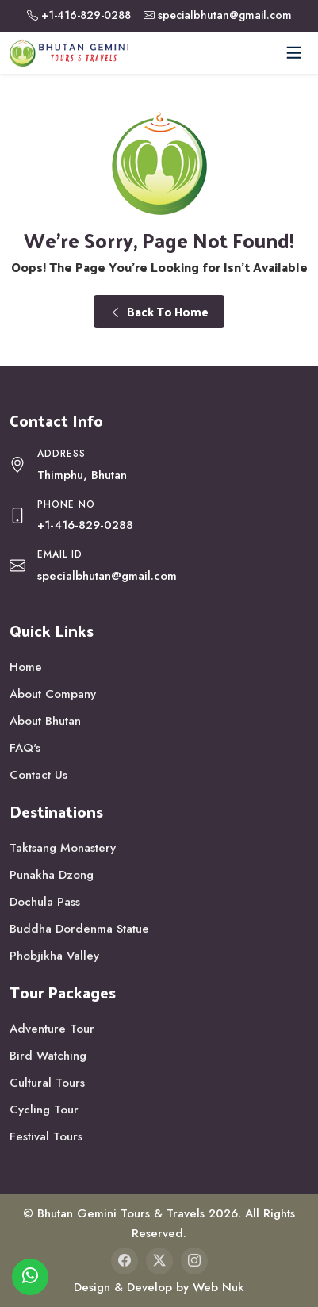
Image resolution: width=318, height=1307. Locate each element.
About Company (53, 694)
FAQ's (25, 748)
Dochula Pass (45, 901)
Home (26, 667)
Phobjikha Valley (54, 955)
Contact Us (38, 775)
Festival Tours (46, 1136)
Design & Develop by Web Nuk (159, 1287)
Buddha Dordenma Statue (79, 928)
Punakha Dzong (52, 874)
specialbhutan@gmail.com (225, 15)
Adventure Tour (52, 1028)
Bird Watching (48, 1055)
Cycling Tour (44, 1109)
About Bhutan (45, 721)
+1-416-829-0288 (86, 15)
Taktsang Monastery (63, 848)
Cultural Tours (47, 1082)
